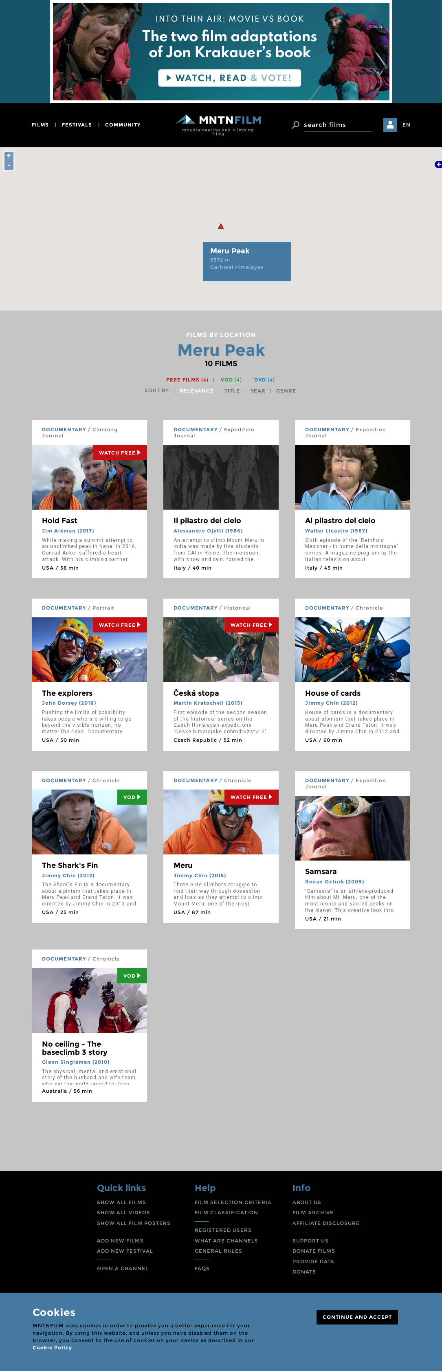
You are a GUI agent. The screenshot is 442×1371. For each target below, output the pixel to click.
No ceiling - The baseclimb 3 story (75, 1048)
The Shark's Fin (70, 865)
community (123, 125)
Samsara (321, 871)
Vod (132, 797)
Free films (187, 380)
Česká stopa (196, 693)
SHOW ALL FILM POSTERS (134, 1223)
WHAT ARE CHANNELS (226, 1241)
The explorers (67, 693)
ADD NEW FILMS (120, 1241)
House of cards (333, 693)
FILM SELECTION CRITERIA (233, 1202)
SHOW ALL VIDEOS (123, 1212)
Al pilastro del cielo (340, 520)
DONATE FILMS (313, 1251)
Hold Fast (59, 520)
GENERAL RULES (218, 1251)
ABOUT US (306, 1202)
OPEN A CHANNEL (123, 1268)
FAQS (202, 1268)
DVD (264, 380)
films (40, 125)
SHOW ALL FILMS (121, 1202)
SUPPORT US (310, 1241)
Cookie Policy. (53, 1347)
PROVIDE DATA (313, 1261)
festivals (77, 125)
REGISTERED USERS (223, 1230)
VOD (231, 380)
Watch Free (120, 453)
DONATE (304, 1272)
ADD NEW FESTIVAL (125, 1251)
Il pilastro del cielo (207, 520)
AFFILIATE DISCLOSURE (326, 1223)
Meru (183, 865)
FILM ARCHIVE (313, 1212)
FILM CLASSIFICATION (226, 1212)
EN (406, 125)
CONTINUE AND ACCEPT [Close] (357, 1317)
